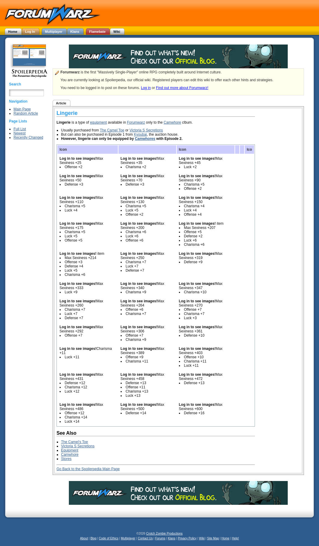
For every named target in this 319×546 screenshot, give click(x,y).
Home (225, 538)
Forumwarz (136, 122)
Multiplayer (128, 538)
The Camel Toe (112, 130)
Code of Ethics (108, 538)
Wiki (202, 538)
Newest (20, 133)
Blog (93, 538)
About (84, 538)
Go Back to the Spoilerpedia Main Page (88, 469)
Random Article (26, 113)
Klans (171, 538)
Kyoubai (140, 134)
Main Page (22, 109)
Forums (160, 538)
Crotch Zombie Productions (164, 533)
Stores (66, 459)
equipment (98, 122)
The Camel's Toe (74, 442)
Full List (20, 129)
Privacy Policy (187, 538)
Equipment (69, 450)
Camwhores (145, 139)
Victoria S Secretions (146, 130)
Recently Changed (28, 137)
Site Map (213, 538)
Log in (146, 88)
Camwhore (172, 122)
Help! (235, 538)
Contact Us (145, 538)
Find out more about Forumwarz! (182, 88)
